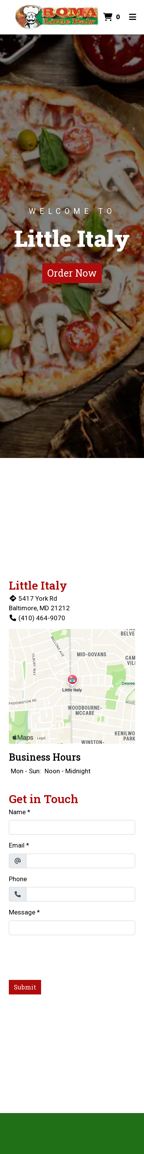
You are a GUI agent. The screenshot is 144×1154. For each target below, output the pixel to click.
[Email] (80, 861)
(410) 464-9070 (37, 618)
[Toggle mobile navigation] (132, 17)
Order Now (72, 273)
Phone (18, 879)
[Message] (72, 928)
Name (17, 812)
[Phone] (80, 894)
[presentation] (67, 956)
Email (17, 845)
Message (22, 912)
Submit (25, 987)
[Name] (72, 827)
